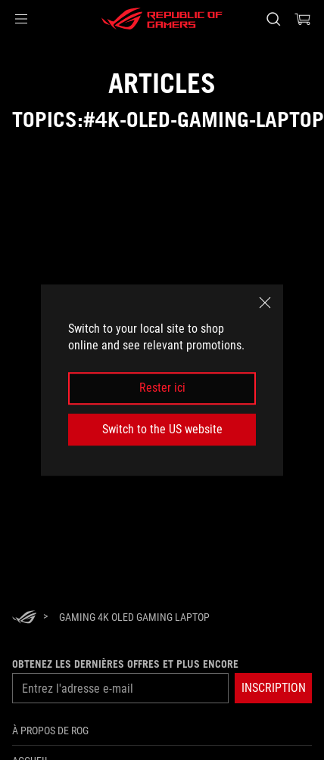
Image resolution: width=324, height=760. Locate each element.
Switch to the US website (162, 429)
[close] (265, 302)
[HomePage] (24, 618)
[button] (21, 19)
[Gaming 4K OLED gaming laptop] (134, 617)
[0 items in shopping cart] (303, 19)
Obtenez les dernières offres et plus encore (125, 664)
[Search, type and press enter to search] (272, 19)
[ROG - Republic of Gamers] (162, 19)
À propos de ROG (50, 730)
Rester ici (162, 388)
